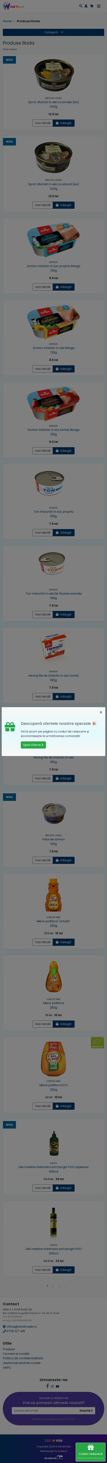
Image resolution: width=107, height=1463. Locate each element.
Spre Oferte (33, 745)
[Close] (101, 712)
